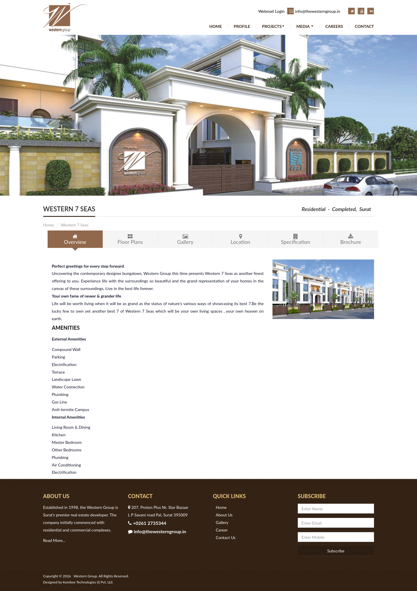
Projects (273, 26)
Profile (242, 26)
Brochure (350, 239)
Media (304, 26)
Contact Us (226, 537)
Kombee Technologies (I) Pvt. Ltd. (88, 582)
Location (240, 239)
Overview (75, 239)
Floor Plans (130, 239)
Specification (295, 239)
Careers (334, 26)
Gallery (185, 239)
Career (222, 529)
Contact (364, 26)
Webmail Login (271, 11)
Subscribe (335, 550)
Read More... (54, 540)
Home (215, 26)
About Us (224, 514)
